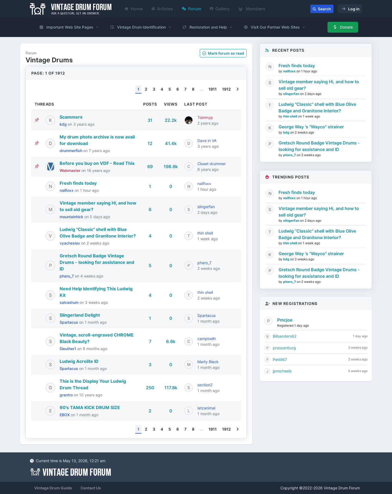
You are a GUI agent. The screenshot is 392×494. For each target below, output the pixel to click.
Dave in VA (206, 140)
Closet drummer (211, 163)
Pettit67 (280, 359)
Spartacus (69, 322)
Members (251, 8)
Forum (191, 8)
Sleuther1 (68, 348)
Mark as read (223, 53)
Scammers (71, 117)
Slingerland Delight (80, 315)
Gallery (220, 8)
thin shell (205, 233)
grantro (67, 395)
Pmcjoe (284, 320)
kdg (64, 124)
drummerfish (71, 150)
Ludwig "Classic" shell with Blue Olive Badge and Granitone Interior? (317, 107)
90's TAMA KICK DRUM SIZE (90, 407)
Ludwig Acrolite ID (79, 361)
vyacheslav (70, 243)
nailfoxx (67, 190)
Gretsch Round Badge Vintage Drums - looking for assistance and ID (97, 262)
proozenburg (284, 347)
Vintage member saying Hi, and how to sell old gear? (318, 85)
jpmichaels (282, 371)
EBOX (65, 414)
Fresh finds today (78, 183)
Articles (162, 8)
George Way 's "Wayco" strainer (311, 126)
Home (134, 8)
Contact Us (91, 488)
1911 (213, 89)
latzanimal (206, 408)
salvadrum (69, 302)
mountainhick (72, 216)
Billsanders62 (284, 336)
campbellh (206, 338)
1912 (226, 89)
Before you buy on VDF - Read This (97, 163)
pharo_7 (67, 276)
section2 (204, 384)
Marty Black (208, 361)
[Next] (237, 89)
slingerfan (206, 206)
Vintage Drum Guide (53, 488)
